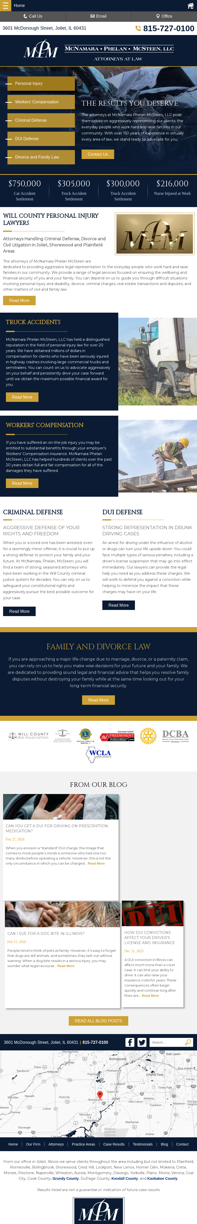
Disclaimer (113, 1175)
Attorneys (56, 1036)
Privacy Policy (90, 1175)
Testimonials (143, 1036)
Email (98, 16)
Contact (182, 1036)
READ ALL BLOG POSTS (98, 912)
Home (13, 1036)
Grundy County (66, 1070)
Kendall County (125, 1070)
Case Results (114, 1036)
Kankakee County (162, 1070)
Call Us (32, 16)
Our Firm (33, 1036)
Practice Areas (83, 1036)
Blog (164, 1036)
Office (164, 16)
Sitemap (133, 1175)
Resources (65, 1175)
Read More (19, 300)
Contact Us (98, 154)
